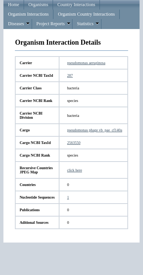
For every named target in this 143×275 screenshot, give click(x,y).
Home (13, 4)
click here (74, 170)
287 (70, 75)
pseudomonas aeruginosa (86, 63)
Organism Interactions (28, 14)
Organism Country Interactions (86, 14)
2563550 (73, 143)
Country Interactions (76, 4)
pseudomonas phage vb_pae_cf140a (94, 130)
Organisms (38, 4)
